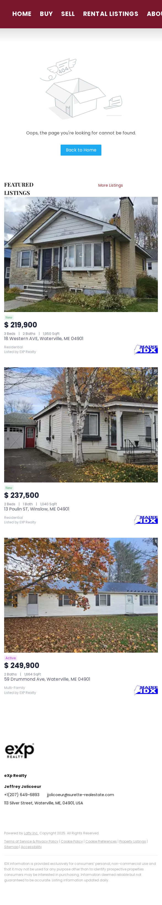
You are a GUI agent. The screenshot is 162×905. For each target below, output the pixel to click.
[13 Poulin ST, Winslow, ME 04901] (81, 424)
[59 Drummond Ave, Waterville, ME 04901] (81, 595)
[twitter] (30, 815)
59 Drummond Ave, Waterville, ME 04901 (47, 679)
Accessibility (31, 847)
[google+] (74, 815)
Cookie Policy (72, 841)
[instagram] (52, 815)
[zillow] (41, 815)
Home (22, 14)
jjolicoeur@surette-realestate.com (80, 795)
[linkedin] (19, 815)
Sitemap (11, 847)
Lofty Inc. (31, 833)
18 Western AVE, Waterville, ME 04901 (43, 338)
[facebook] (8, 815)
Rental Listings (111, 14)
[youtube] (63, 815)
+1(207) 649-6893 (21, 795)
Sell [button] (68, 14)
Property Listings (132, 841)
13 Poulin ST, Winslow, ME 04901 (36, 509)
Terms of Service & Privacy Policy (31, 841)
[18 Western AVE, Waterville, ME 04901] (81, 254)
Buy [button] (46, 14)
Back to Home (81, 150)
